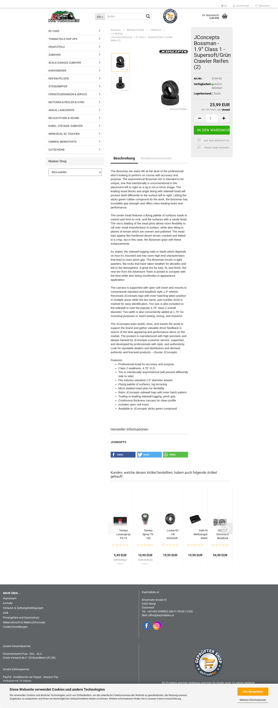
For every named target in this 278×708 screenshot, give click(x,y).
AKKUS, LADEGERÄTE (61, 110)
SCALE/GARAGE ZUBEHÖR (64, 62)
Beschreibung (124, 158)
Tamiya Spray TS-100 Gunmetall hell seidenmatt (148, 534)
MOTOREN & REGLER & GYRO (66, 102)
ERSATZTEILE (56, 46)
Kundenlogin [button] (241, 5)
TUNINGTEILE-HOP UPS (62, 38)
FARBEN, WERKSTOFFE (62, 141)
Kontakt (8, 603)
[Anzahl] (211, 118)
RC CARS (53, 31)
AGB (5, 612)
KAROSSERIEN (57, 70)
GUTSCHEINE (56, 149)
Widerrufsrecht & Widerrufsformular (24, 622)
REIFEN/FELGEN (58, 78)
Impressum (9, 598)
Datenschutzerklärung (169, 698)
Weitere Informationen (253, 699)
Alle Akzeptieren (253, 691)
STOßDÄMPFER (57, 86)
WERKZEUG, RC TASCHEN (64, 133)
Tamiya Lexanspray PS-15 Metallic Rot (123, 534)
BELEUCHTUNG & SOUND (63, 118)
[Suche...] (100, 16)
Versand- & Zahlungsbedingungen (23, 607)
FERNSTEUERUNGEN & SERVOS (67, 94)
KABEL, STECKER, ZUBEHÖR (65, 125)
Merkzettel (262, 5)
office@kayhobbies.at (161, 615)
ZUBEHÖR (54, 54)
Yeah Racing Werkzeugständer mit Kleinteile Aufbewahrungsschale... (206, 534)
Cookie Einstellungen (15, 626)
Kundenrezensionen (156, 158)
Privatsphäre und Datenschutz (21, 617)
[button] (224, 6)
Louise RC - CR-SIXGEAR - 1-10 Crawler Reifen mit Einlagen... (172, 534)
